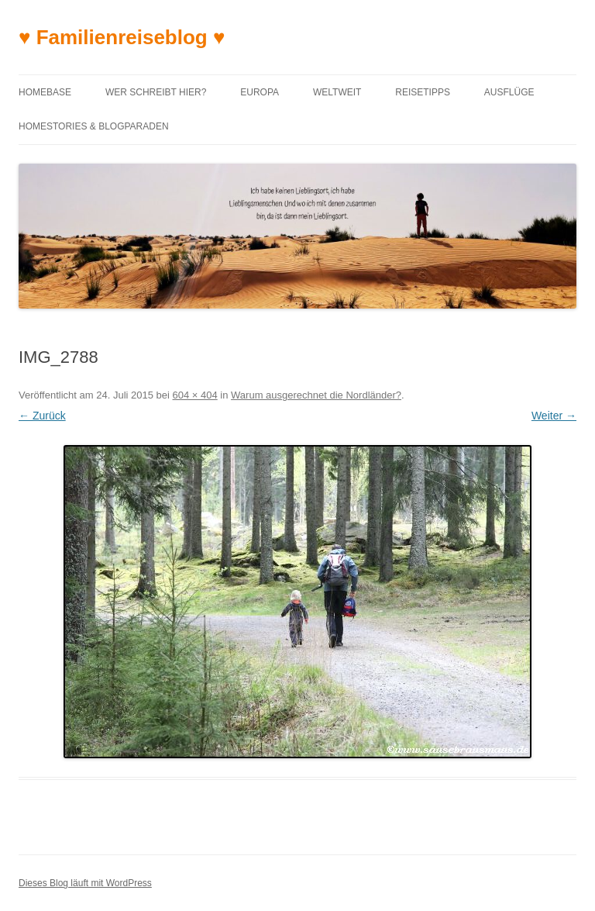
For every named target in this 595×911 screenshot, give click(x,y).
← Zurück (42, 415)
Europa (259, 92)
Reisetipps (422, 92)
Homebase (45, 92)
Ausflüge (509, 92)
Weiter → (553, 415)
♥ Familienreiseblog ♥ (122, 37)
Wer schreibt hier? (155, 92)
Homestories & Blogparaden (94, 126)
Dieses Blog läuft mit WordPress (85, 883)
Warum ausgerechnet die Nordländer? (316, 395)
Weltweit (337, 92)
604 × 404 (195, 395)
